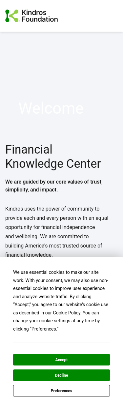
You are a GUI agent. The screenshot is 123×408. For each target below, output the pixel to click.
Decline (61, 375)
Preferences (61, 391)
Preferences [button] (43, 329)
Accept (61, 360)
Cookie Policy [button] (66, 312)
